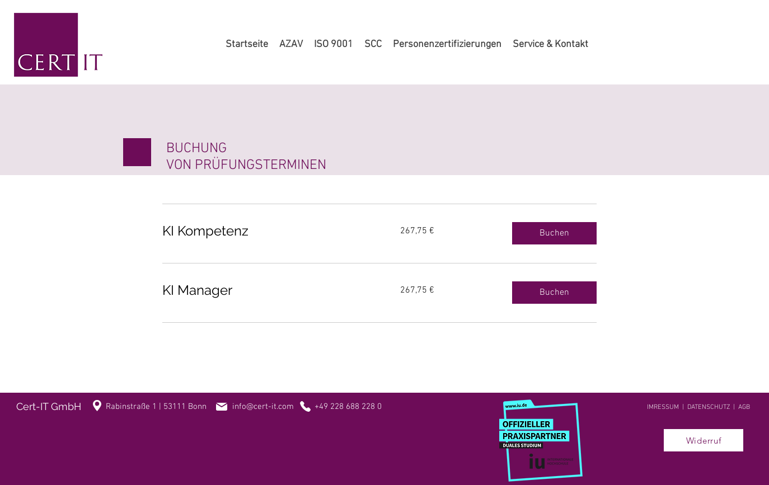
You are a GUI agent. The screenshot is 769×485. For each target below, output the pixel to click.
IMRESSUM (663, 407)
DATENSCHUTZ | (712, 407)
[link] (267, 231)
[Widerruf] (703, 440)
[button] (554, 233)
